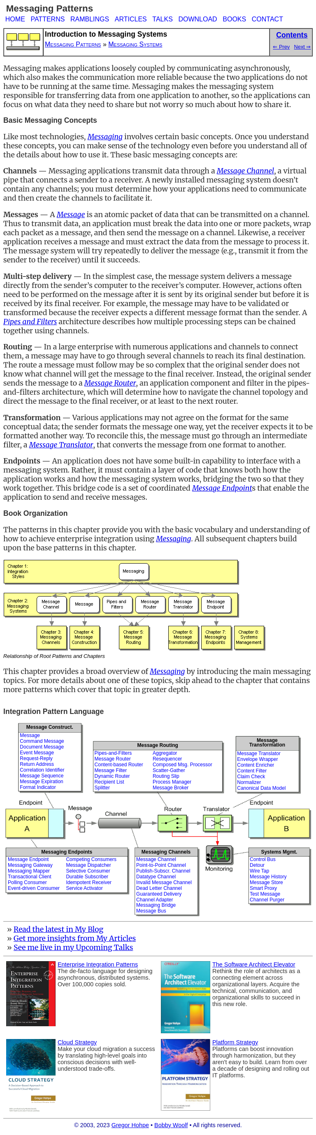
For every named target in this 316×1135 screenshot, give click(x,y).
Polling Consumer (27, 882)
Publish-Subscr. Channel (163, 871)
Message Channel (156, 859)
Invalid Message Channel (164, 882)
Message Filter (111, 770)
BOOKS (234, 19)
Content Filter (252, 771)
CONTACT (267, 19)
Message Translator (258, 753)
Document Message (42, 747)
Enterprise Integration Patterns (98, 964)
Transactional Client (29, 877)
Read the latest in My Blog (58, 929)
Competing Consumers (91, 859)
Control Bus (263, 859)
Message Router (113, 759)
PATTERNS (47, 19)
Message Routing (157, 745)
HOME (15, 19)
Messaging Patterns (73, 44)
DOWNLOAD (197, 19)
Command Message (42, 741)
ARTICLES (131, 19)
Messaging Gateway (30, 865)
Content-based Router (119, 765)
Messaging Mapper (29, 871)
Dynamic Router (112, 776)
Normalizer (249, 782)
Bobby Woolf (171, 1125)
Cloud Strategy (77, 1042)
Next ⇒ (302, 47)
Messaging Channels (166, 852)
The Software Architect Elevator (253, 964)
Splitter (102, 788)
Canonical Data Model (261, 788)
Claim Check (251, 776)
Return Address (37, 764)
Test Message (265, 894)
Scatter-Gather (169, 770)
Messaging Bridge (156, 905)
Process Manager (172, 782)
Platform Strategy (235, 1042)
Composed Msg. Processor (182, 765)
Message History (268, 877)
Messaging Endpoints (66, 852)
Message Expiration (41, 781)
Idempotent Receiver (89, 882)
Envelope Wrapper (257, 759)
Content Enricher (255, 765)
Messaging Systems (135, 44)
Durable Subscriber (87, 877)
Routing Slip (166, 776)
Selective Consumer (88, 871)
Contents (291, 35)
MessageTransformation (267, 742)
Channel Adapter (154, 900)
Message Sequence (41, 776)
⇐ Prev (281, 47)
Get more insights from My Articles (75, 938)
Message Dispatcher (88, 865)
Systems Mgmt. (279, 852)
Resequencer (167, 759)
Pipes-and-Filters (113, 753)
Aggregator (165, 753)
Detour (257, 865)
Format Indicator (38, 787)
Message (30, 735)
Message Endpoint (28, 859)
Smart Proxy (263, 888)
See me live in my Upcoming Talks (73, 947)
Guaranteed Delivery (158, 894)
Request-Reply (36, 758)
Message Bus (151, 911)
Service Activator (84, 888)
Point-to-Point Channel (161, 865)
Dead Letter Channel (159, 888)
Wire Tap (259, 871)
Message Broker (170, 788)
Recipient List (109, 782)
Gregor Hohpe (130, 1125)
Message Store (266, 882)
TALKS (162, 19)
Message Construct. (49, 727)
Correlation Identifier (42, 770)
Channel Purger (267, 900)
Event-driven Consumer (34, 888)
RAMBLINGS (89, 19)
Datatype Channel (156, 877)
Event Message (37, 753)
